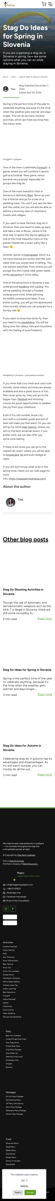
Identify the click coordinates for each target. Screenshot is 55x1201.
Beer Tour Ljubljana (13, 1036)
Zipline (6, 1003)
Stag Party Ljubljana (26, 855)
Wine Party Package (14, 1107)
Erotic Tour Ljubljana (11, 971)
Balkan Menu (11, 1150)
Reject (18, 1192)
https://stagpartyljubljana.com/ (27, 478)
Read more (45, 618)
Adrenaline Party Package (16, 1111)
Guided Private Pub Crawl (16, 1039)
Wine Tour (7, 968)
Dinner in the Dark (13, 1161)
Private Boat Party (13, 1046)
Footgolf (6, 996)
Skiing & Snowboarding (12, 1017)
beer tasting (29, 427)
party (8, 1031)
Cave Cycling (8, 1010)
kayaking (24, 286)
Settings (24, 1186)
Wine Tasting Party (10, 961)
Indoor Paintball (9, 999)
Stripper (9, 1064)
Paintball (22, 399)
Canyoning (7, 1006)
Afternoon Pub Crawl (14, 1057)
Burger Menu (11, 1157)
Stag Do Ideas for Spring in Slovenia (27, 670)
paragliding (27, 322)
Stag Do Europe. (16, 861)
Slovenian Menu (12, 1143)
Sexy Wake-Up (12, 1053)
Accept (30, 1192)
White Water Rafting (11, 982)
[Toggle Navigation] (50, 4)
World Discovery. (30, 864)
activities (8, 942)
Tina (13, 89)
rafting (42, 235)
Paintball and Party (13, 1100)
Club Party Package (13, 1050)
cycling (39, 286)
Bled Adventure (9, 992)
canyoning (16, 274)
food (8, 1139)
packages (11, 1092)
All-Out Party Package (14, 1096)
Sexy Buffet (10, 1164)
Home (5, 77)
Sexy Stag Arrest (12, 1043)
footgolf (42, 167)
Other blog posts (25, 539)
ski (21, 454)
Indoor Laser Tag (9, 989)
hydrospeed (31, 254)
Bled (30, 195)
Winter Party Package (14, 1114)
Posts (13, 77)
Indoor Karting (8, 950)
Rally (5, 954)
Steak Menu (10, 1147)
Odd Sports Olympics (11, 978)
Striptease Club (12, 1060)
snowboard (12, 454)
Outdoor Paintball (10, 947)
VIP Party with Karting (14, 1103)
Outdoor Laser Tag (10, 985)
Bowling (9, 1067)
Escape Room (8, 975)
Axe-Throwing (8, 957)
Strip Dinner (10, 1154)
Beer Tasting (8, 964)
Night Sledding (9, 1013)
